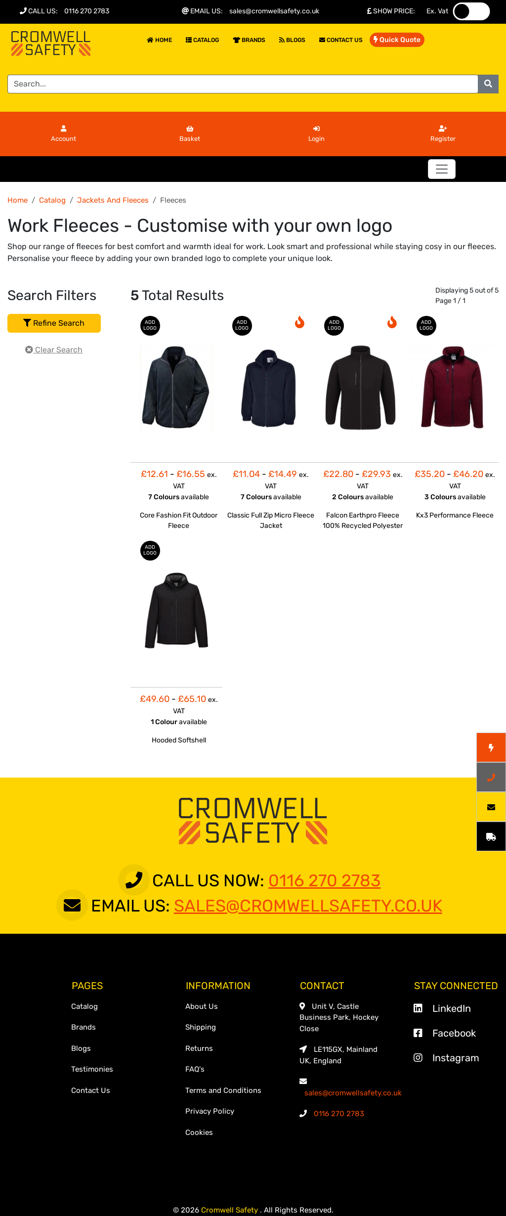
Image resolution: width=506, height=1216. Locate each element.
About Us (201, 1006)
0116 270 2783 (86, 11)
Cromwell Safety (230, 1210)
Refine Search (53, 323)
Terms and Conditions (223, 1090)
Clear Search (54, 349)
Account (63, 134)
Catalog (202, 40)
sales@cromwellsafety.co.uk (274, 11)
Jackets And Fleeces (113, 200)
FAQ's (195, 1069)
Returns (199, 1048)
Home (159, 40)
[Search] (242, 84)
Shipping (200, 1027)
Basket (189, 134)
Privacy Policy (209, 1111)
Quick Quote (397, 40)
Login (316, 134)
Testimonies (92, 1069)
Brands (249, 40)
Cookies (199, 1132)
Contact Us (341, 40)
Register (443, 134)
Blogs (292, 40)
